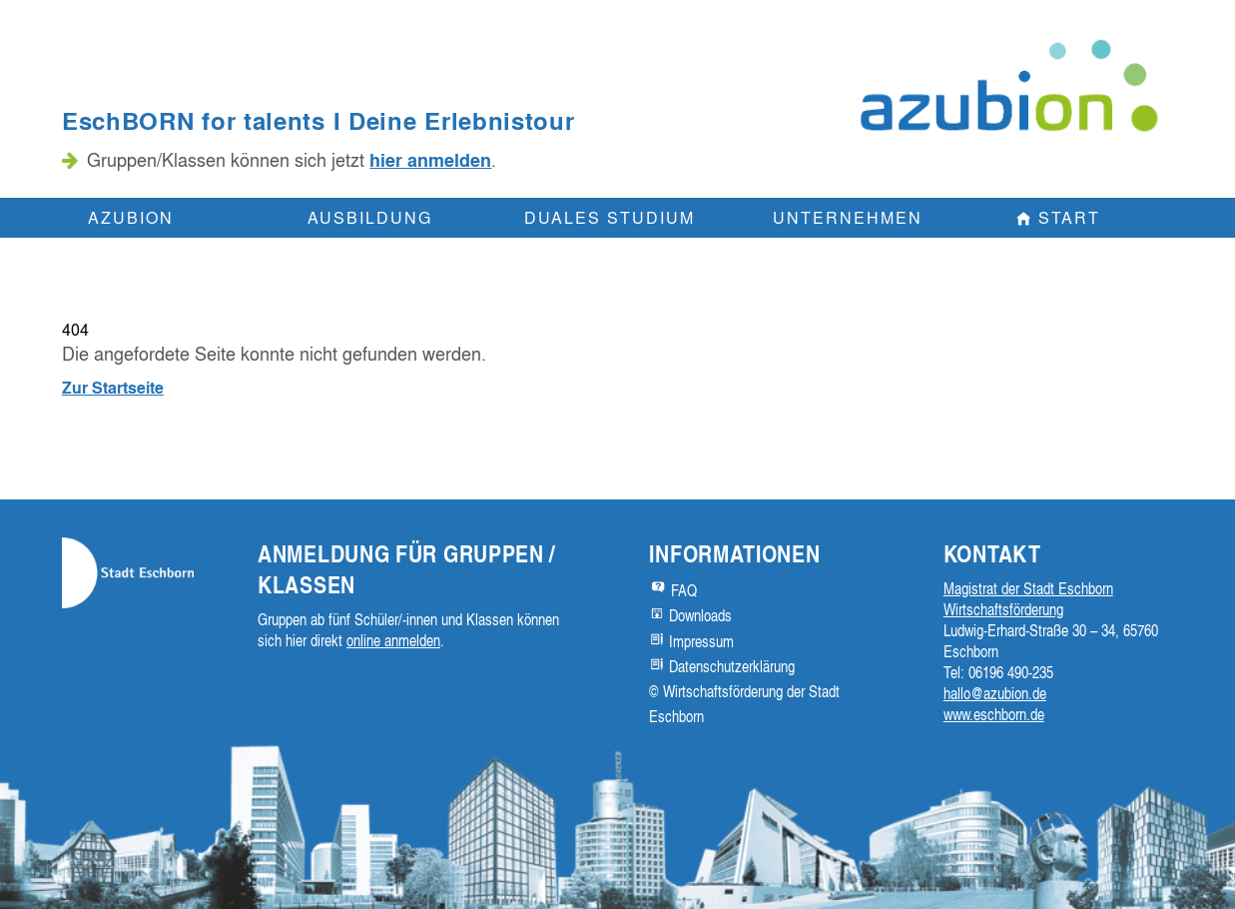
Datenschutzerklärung (732, 666)
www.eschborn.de (993, 714)
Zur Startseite (113, 387)
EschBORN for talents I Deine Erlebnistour (318, 120)
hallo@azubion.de (994, 693)
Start (1069, 217)
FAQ (684, 590)
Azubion (131, 217)
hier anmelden (430, 160)
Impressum (701, 641)
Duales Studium (609, 217)
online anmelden (393, 640)
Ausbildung (370, 217)
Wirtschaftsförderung (1003, 609)
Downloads (700, 615)
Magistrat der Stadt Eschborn (1028, 588)
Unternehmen (848, 217)
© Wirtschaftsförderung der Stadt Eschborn (744, 703)
